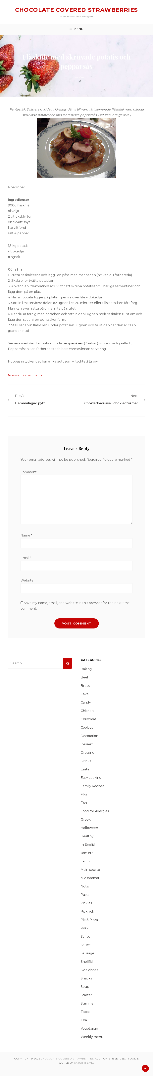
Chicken (87, 711)
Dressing (87, 752)
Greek (86, 819)
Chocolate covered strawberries (76, 9)
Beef (84, 677)
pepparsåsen (73, 343)
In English (88, 844)
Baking (86, 669)
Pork (38, 375)
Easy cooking (91, 778)
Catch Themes (84, 1062)
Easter (86, 769)
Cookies (87, 727)
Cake (85, 694)
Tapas (85, 1012)
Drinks (86, 761)
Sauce (86, 945)
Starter (86, 995)
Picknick (87, 911)
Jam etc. (87, 853)
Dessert (87, 744)
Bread (85, 686)
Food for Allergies (95, 811)
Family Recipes (92, 786)
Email (26, 558)
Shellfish (87, 962)
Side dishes (89, 970)
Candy (86, 702)
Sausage (87, 953)
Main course (21, 375)
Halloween (89, 828)
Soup (85, 987)
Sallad (85, 936)
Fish (84, 803)
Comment (29, 472)
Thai (84, 1020)
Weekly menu (92, 1037)
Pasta (85, 895)
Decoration (89, 736)
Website (27, 580)
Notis (85, 886)
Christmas (88, 719)
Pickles (86, 903)
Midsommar (90, 878)
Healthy (87, 836)
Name (26, 535)
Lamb (85, 861)
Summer (88, 1003)
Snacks (86, 978)
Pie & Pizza (89, 920)
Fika (84, 794)
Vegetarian (89, 1028)
